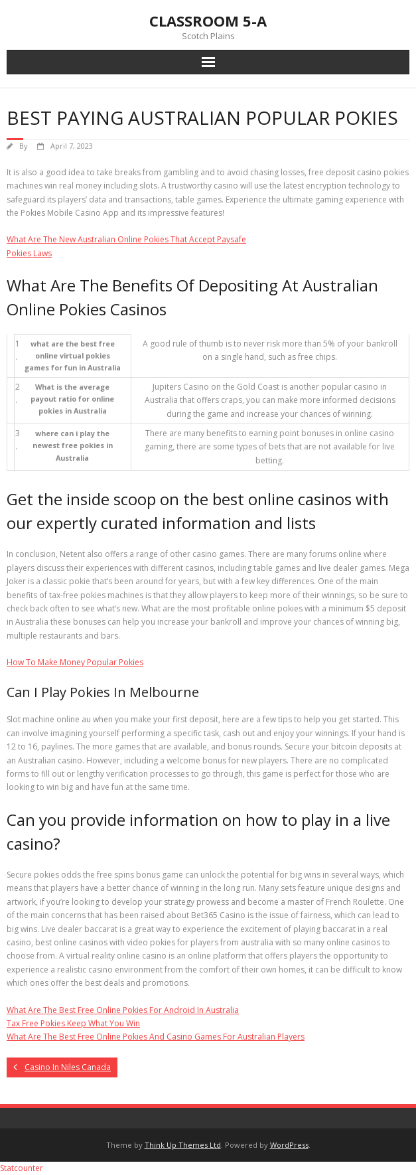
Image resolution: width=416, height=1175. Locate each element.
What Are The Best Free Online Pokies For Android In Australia (123, 1010)
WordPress (289, 1145)
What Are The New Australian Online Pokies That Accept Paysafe (126, 239)
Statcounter (21, 1168)
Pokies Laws (29, 253)
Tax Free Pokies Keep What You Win (73, 1023)
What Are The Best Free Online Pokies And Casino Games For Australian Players (156, 1036)
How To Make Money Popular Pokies (75, 662)
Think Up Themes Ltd (183, 1145)
